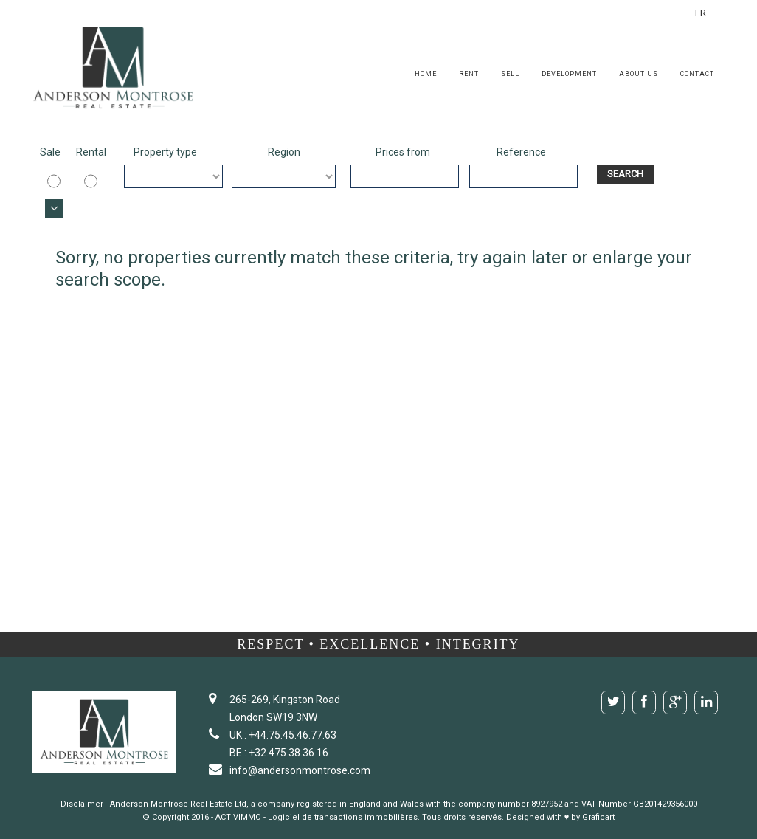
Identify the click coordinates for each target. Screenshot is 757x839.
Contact (697, 73)
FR (701, 12)
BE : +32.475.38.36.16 (278, 753)
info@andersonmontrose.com (299, 770)
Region (284, 152)
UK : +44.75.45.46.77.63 (282, 735)
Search (625, 173)
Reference (521, 152)
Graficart (598, 817)
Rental (87, 152)
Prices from (403, 152)
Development (569, 73)
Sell (510, 73)
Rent (469, 73)
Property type (165, 152)
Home (426, 73)
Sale (50, 152)
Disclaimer (82, 804)
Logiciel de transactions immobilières (343, 817)
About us (638, 73)
